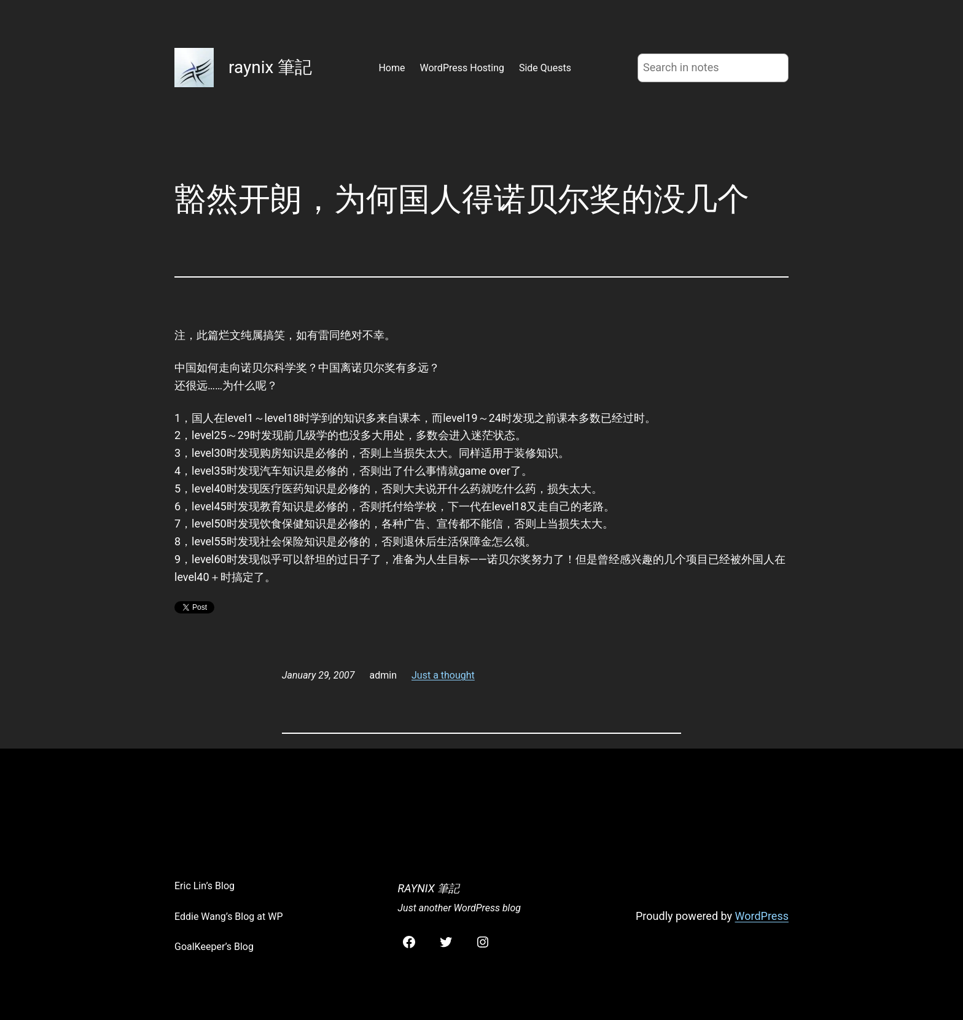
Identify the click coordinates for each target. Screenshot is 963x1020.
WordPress (762, 915)
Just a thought (443, 675)
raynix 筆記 (270, 67)
